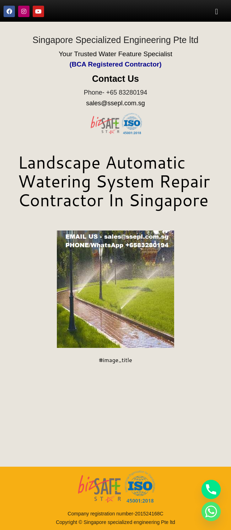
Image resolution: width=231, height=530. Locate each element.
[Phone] (211, 489)
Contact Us (115, 79)
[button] (217, 11)
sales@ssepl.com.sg (115, 103)
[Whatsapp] (211, 511)
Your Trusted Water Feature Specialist (115, 54)
